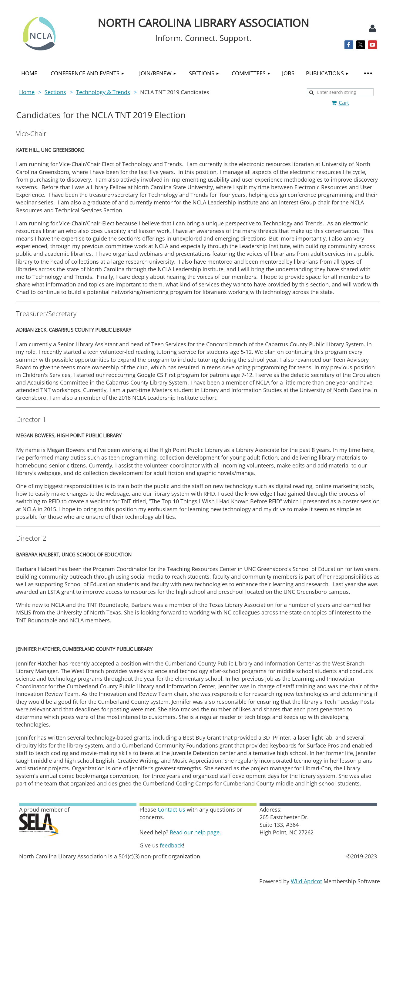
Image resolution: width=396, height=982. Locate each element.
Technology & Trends (103, 92)
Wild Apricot (306, 881)
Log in (372, 28)
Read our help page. (195, 832)
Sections (55, 92)
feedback (171, 845)
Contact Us (171, 809)
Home (27, 92)
